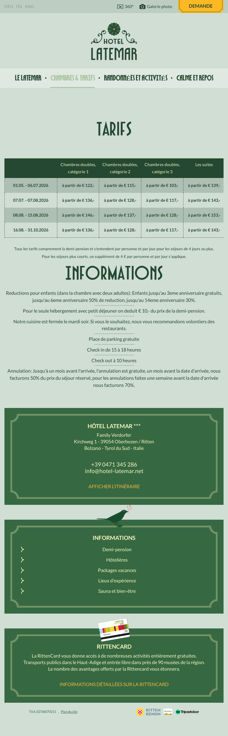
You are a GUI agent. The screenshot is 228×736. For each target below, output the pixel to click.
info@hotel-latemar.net (114, 470)
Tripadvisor (187, 712)
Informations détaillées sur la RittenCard (114, 684)
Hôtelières (117, 559)
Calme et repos (194, 78)
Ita (19, 6)
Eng (29, 6)
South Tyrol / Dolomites (167, 712)
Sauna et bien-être (117, 591)
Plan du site (69, 711)
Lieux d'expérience (117, 580)
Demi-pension (117, 549)
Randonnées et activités (135, 78)
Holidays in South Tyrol (148, 712)
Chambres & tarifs (72, 78)
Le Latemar (28, 78)
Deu (8, 6)
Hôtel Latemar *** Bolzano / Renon (114, 41)
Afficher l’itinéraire (114, 486)
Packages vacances (117, 570)
